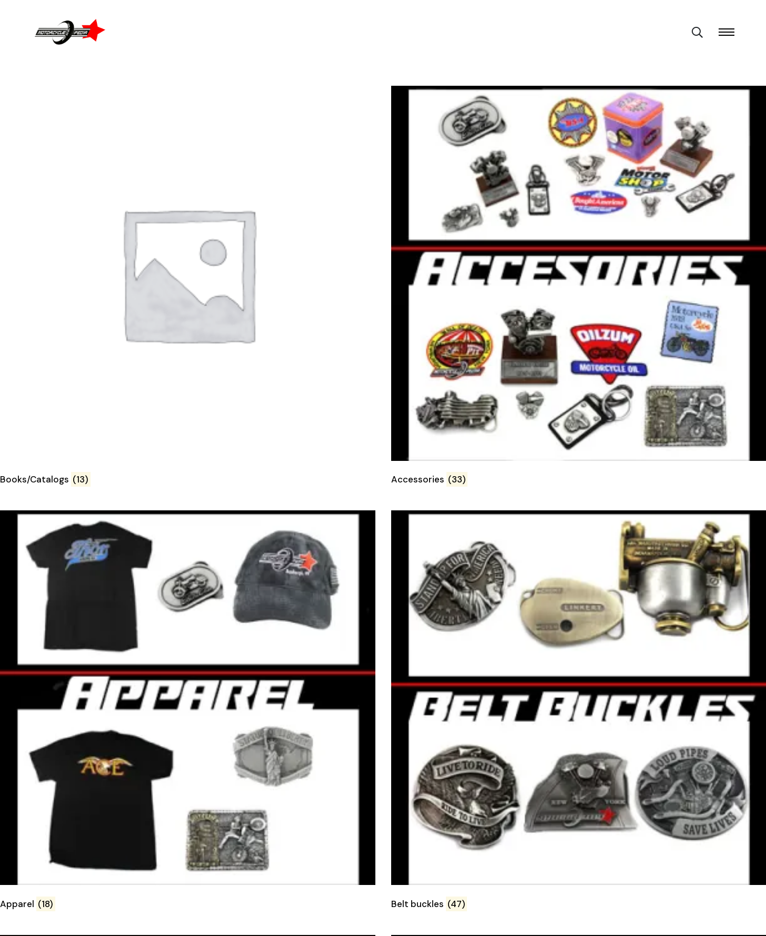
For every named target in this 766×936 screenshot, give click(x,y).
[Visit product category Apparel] (187, 712)
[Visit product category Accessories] (579, 287)
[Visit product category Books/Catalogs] (187, 287)
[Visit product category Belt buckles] (579, 712)
